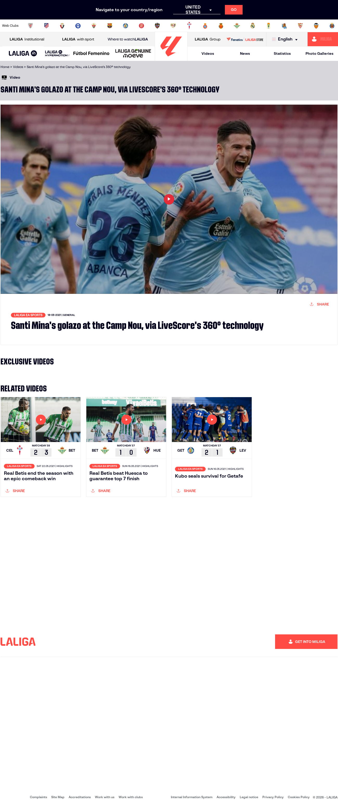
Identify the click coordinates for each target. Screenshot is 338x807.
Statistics (282, 53)
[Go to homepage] (171, 58)
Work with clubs (131, 797)
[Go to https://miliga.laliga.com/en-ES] (323, 39)
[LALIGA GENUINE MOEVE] (133, 53)
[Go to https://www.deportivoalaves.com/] (78, 26)
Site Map (57, 797)
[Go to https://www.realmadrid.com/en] (253, 26)
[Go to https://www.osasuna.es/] (62, 26)
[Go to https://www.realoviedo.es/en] (268, 26)
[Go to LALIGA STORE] (244, 39)
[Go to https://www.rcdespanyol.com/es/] (205, 26)
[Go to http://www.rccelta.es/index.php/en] (189, 26)
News (245, 53)
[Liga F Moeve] (91, 53)
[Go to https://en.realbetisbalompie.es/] (237, 26)
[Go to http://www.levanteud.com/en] (157, 26)
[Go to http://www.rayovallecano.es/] (173, 26)
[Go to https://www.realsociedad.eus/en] (284, 26)
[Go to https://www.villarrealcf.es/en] (332, 26)
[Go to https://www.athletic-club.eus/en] (30, 26)
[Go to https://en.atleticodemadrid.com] (46, 26)
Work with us (104, 797)
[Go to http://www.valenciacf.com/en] (316, 26)
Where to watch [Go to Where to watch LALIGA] (128, 39)
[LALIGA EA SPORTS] (23, 53)
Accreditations (80, 797)
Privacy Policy (273, 797)
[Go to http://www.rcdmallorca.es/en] (221, 26)
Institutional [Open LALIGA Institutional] (27, 39)
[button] (23, 53)
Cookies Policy (299, 797)
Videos (208, 53)
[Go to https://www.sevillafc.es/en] (300, 26)
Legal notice (249, 797)
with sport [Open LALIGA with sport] (78, 39)
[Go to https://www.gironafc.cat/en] (141, 26)
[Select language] (286, 39)
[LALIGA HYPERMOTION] (57, 53)
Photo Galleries (319, 53)
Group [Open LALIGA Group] (207, 39)
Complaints (38, 797)
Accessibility (226, 797)
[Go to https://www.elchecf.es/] (94, 26)
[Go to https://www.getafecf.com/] (125, 26)
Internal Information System (191, 797)
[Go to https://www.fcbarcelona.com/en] (110, 26)
